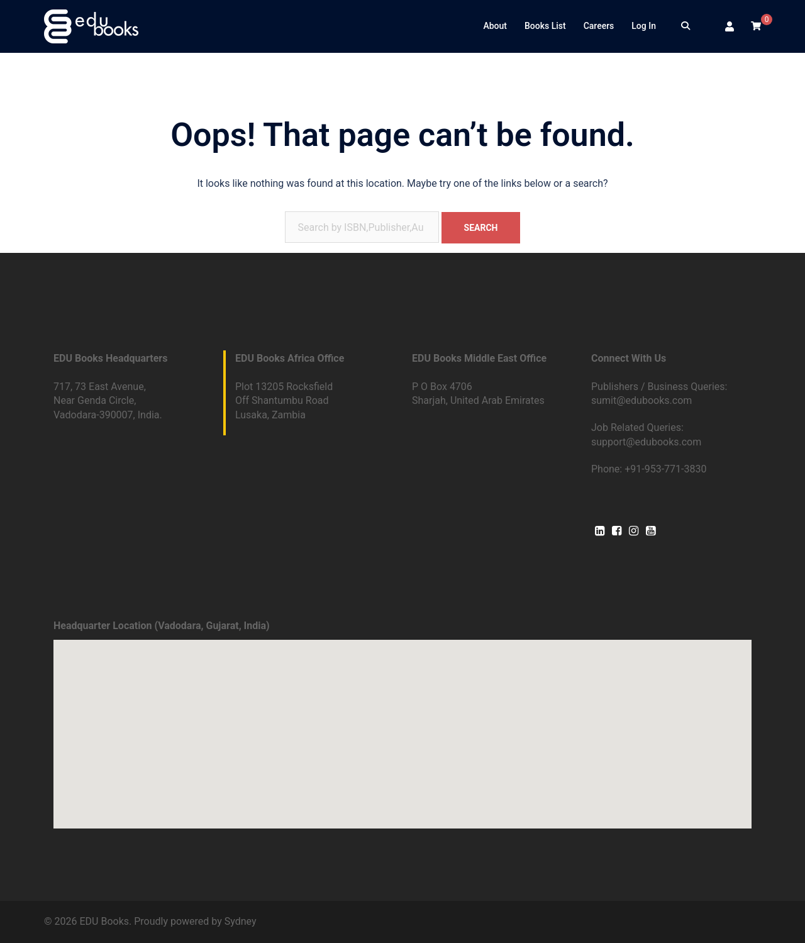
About (495, 26)
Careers (599, 26)
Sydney (241, 921)
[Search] (685, 26)
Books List (545, 26)
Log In (643, 26)
